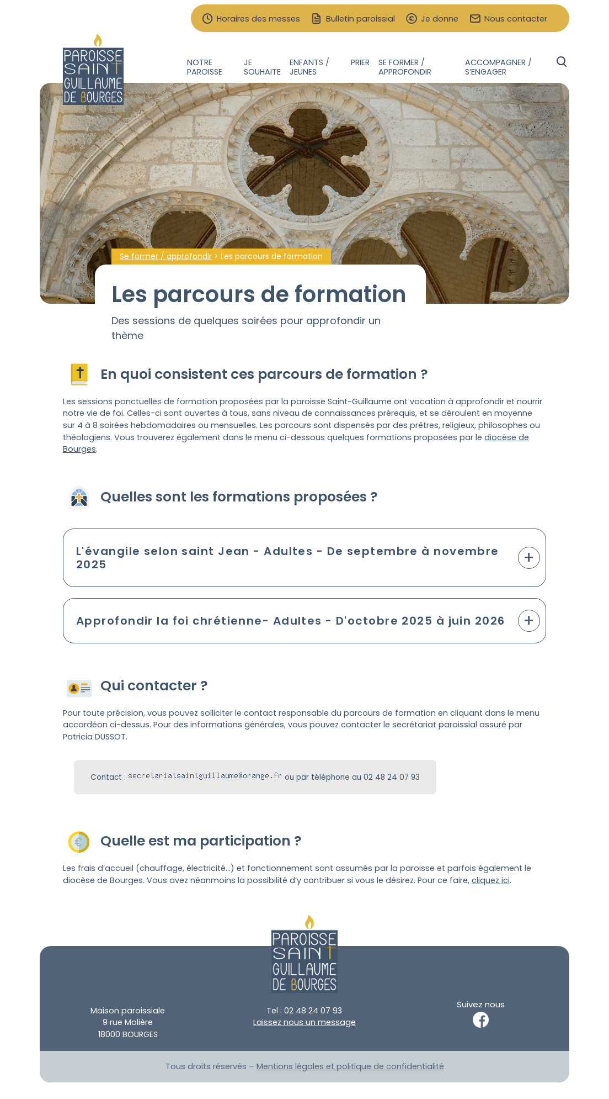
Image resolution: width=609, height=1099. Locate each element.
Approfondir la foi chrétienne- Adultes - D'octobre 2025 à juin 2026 (290, 620)
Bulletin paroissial (360, 19)
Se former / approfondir (404, 67)
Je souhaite (262, 67)
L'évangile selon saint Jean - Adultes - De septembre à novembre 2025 (287, 557)
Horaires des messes (258, 19)
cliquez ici (491, 880)
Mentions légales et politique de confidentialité (350, 1066)
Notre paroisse (204, 67)
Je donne (439, 19)
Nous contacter (515, 19)
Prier (360, 62)
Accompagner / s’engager (498, 67)
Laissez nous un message (304, 1022)
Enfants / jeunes (309, 67)
